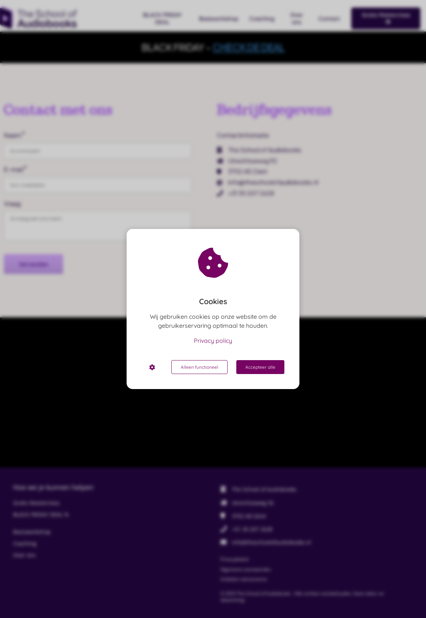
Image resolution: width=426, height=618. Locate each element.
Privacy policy (213, 340)
